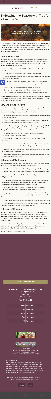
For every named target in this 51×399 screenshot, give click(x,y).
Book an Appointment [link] (25, 282)
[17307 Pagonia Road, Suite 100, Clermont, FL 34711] (25, 257)
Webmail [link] (21, 385)
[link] (2, 82)
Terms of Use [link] (27, 379)
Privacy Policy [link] (35, 379)
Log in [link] (30, 385)
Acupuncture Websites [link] (13, 377)
